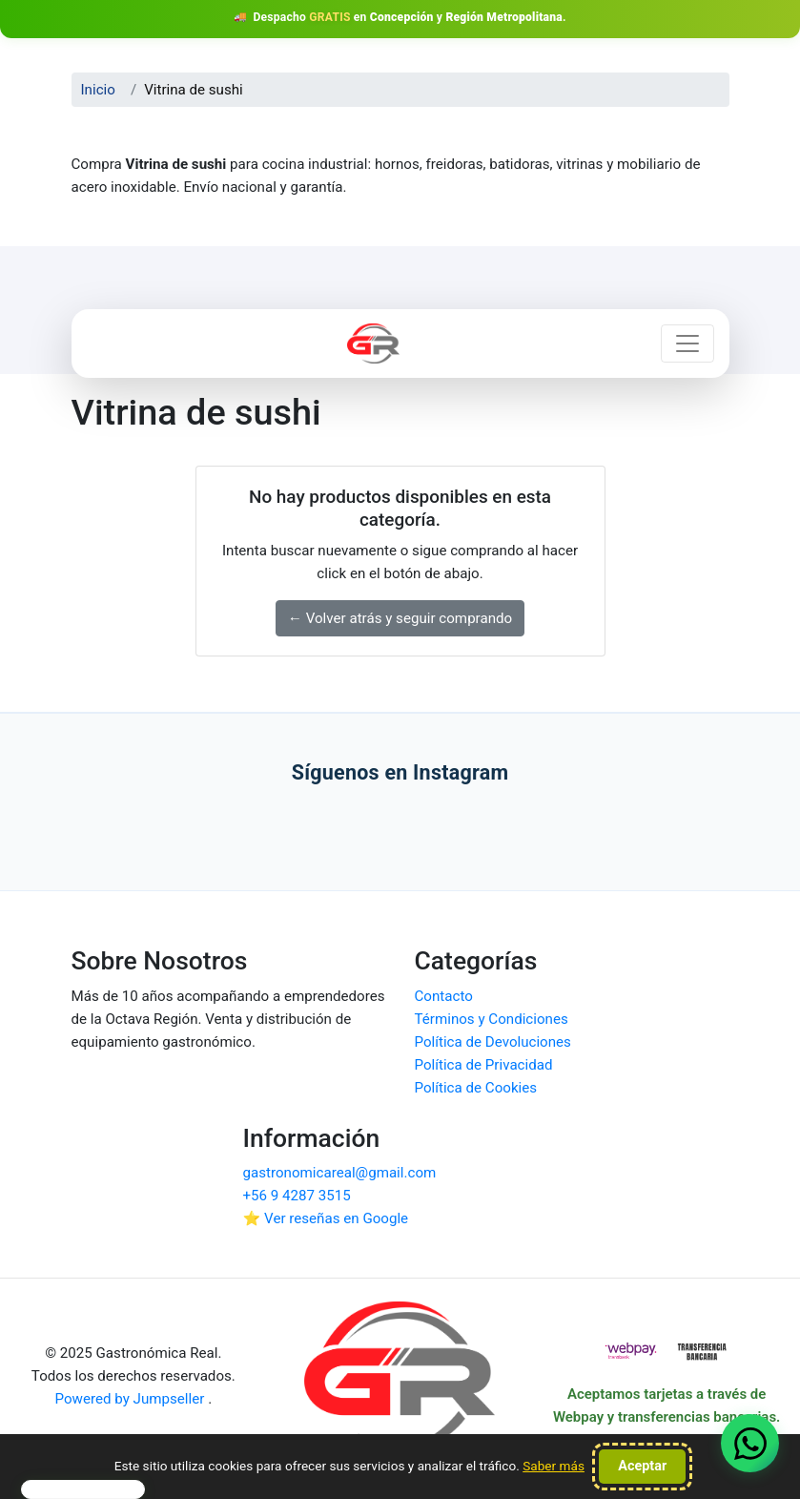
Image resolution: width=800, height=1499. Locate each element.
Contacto (444, 996)
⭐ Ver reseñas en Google (326, 1218)
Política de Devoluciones (493, 1042)
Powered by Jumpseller (132, 1398)
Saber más (554, 1465)
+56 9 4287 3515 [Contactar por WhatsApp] (297, 1195)
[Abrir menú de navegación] (687, 343)
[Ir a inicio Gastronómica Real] (373, 343)
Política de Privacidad (484, 1064)
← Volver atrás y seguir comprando (400, 618)
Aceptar (642, 1466)
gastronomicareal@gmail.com (340, 1172)
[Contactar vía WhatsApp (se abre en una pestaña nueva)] (750, 1443)
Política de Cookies (476, 1087)
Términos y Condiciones (491, 1019)
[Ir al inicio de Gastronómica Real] (400, 1382)
